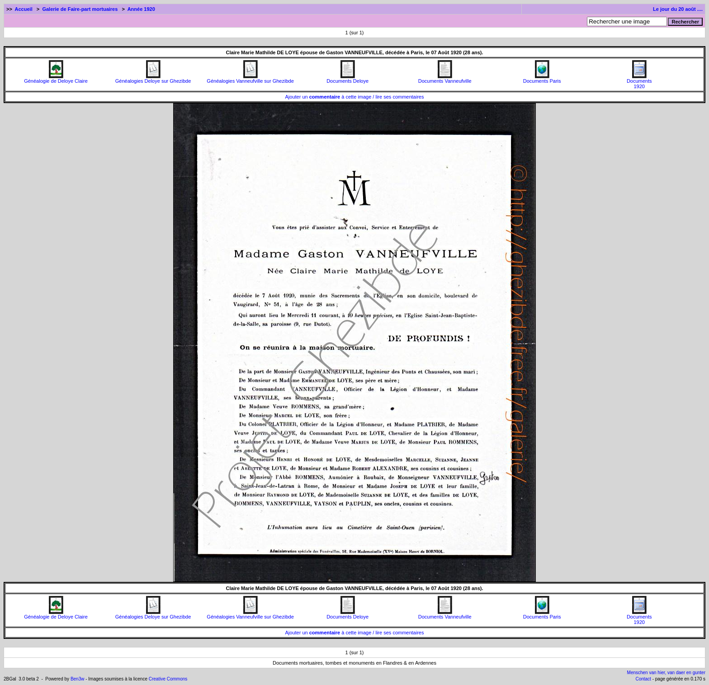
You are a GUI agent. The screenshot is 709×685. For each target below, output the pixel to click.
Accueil (24, 9)
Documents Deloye (347, 79)
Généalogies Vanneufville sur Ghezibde (250, 79)
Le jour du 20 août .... (678, 9)
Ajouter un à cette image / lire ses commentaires (354, 96)
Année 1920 (141, 9)
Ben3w (78, 678)
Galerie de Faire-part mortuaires (80, 9)
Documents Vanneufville (445, 79)
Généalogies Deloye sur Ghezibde (153, 79)
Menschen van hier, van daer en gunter (666, 672)
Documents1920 (639, 81)
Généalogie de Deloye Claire (56, 79)
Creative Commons (168, 678)
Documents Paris (542, 79)
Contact (643, 678)
